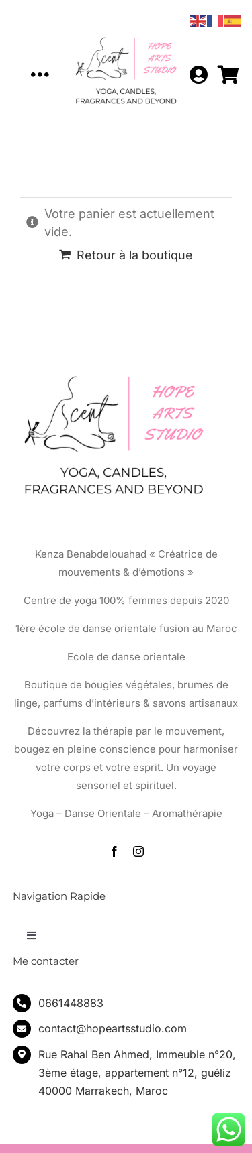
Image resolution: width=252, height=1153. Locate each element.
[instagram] (138, 851)
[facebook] (114, 851)
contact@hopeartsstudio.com (112, 1028)
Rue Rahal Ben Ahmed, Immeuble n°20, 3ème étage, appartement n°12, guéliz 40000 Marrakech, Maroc (137, 1072)
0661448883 (70, 1003)
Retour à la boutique (135, 255)
